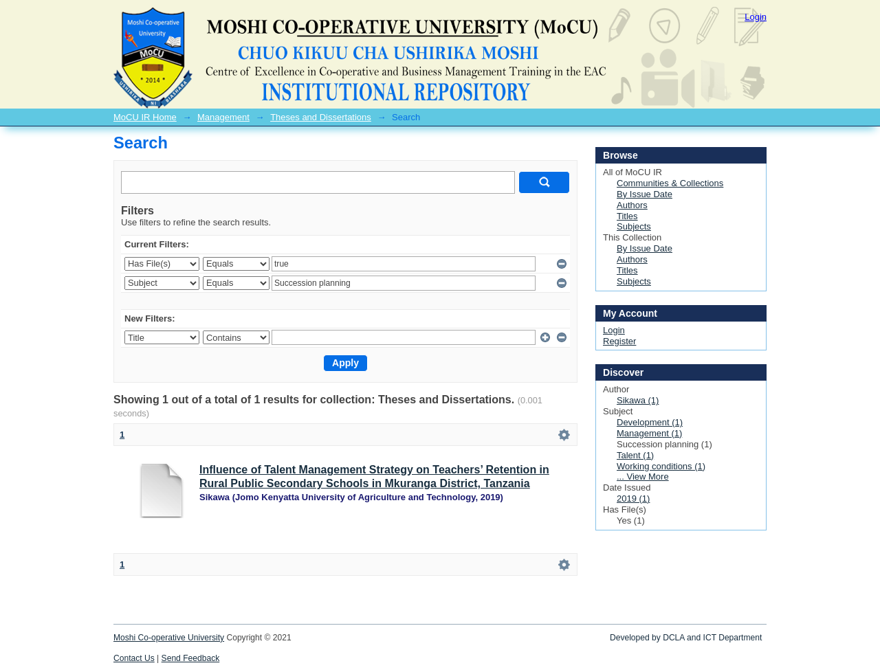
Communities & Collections (670, 183)
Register (619, 341)
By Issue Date (644, 194)
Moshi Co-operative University (168, 637)
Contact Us (134, 658)
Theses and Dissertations (320, 117)
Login (756, 17)
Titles (627, 216)
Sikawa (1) (638, 400)
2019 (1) (633, 498)
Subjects (634, 226)
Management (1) (649, 433)
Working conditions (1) (661, 466)
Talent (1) (635, 455)
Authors (632, 205)
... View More (643, 476)
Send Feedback (191, 658)
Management (223, 117)
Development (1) (650, 422)
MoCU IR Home (145, 117)
